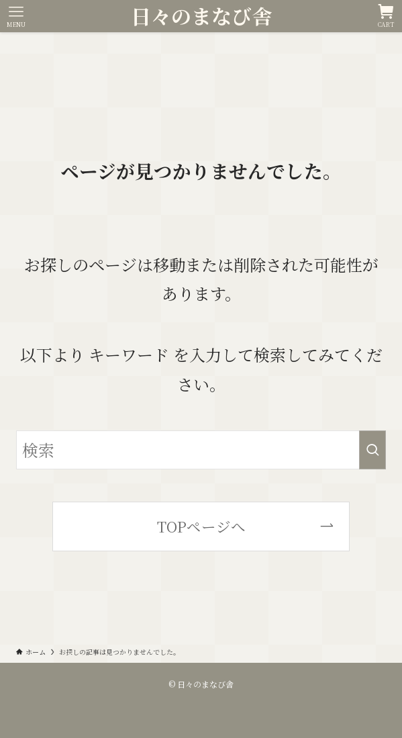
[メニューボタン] (16, 16)
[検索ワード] (201, 449)
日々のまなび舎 (201, 16)
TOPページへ (201, 526)
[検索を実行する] (372, 449)
